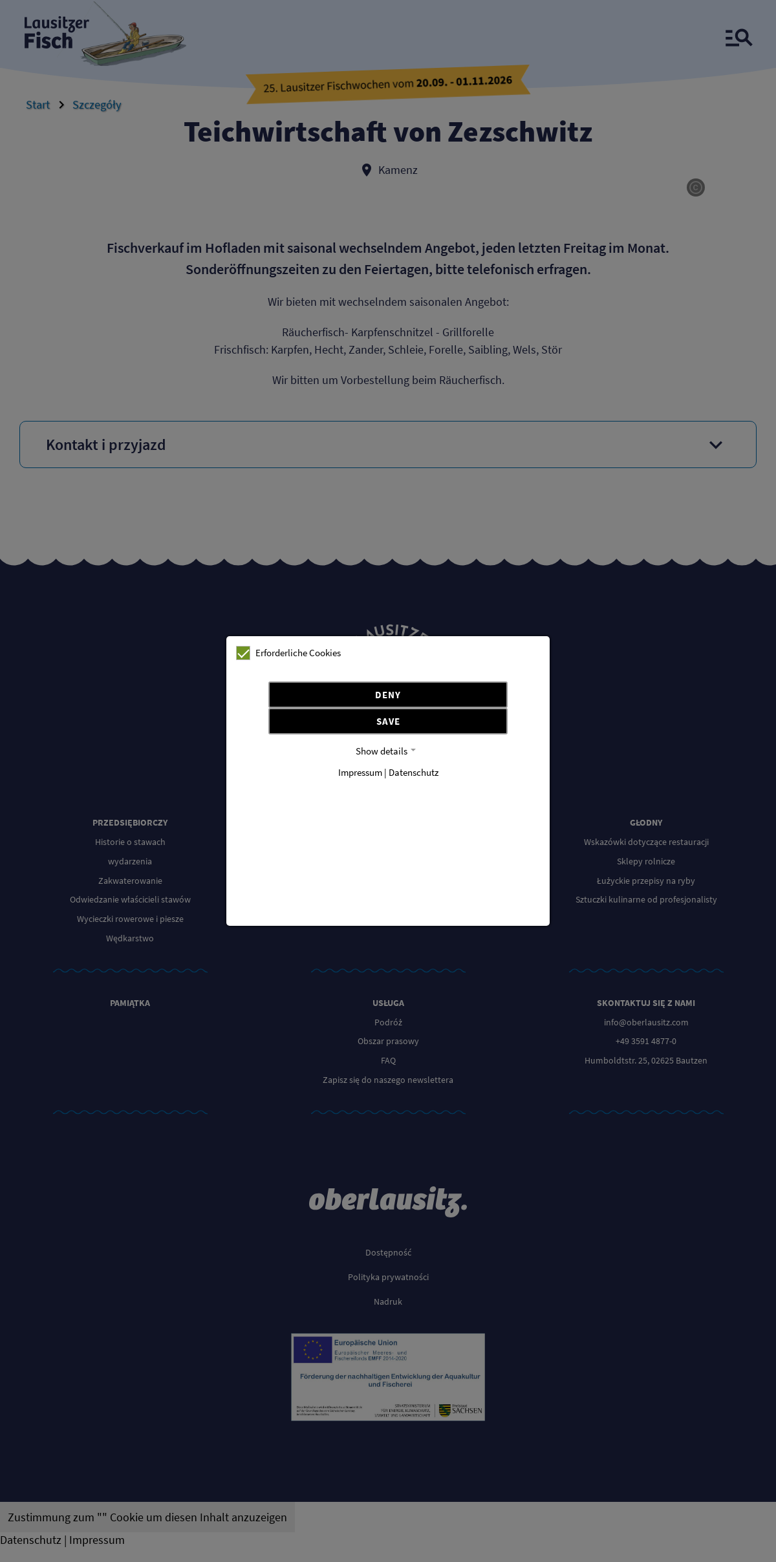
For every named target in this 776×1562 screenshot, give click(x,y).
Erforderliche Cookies (288, 653)
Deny (388, 695)
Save (388, 721)
